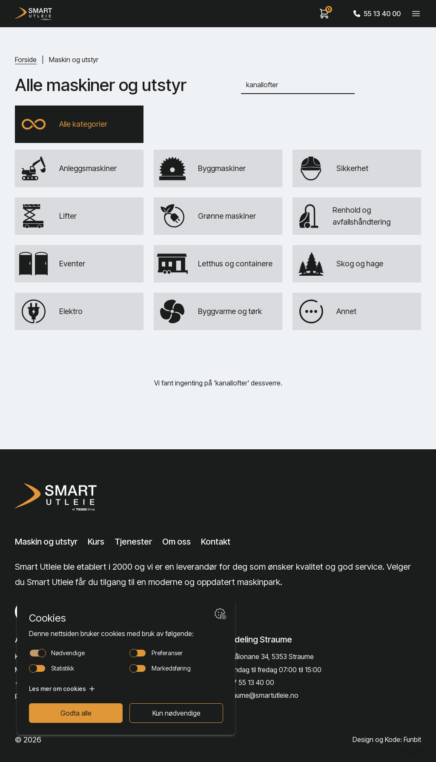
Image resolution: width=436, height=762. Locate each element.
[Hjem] (33, 13)
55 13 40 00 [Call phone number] (377, 13)
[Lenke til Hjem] (58, 497)
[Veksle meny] (416, 14)
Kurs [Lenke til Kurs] (96, 542)
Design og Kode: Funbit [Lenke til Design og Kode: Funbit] (387, 739)
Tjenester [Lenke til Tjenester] (133, 542)
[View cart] (324, 13)
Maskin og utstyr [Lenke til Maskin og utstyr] (46, 542)
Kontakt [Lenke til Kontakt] (215, 542)
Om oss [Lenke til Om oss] (176, 542)
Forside (26, 59)
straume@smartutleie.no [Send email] (261, 695)
